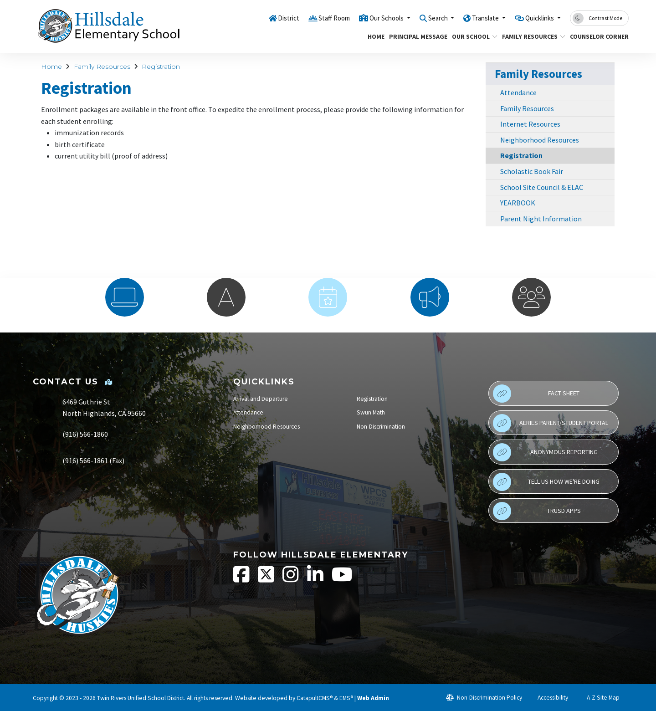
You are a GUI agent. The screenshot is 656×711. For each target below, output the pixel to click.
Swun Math (371, 412)
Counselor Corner (596, 36)
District (257, 18)
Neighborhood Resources (539, 139)
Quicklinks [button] (536, 18)
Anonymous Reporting (545, 452)
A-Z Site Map (598, 697)
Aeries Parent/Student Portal (550, 423)
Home (375, 36)
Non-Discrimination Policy (484, 697)
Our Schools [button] (365, 18)
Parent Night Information (541, 218)
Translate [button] (475, 18)
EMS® (346, 698)
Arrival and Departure (260, 399)
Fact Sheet (536, 393)
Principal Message (415, 36)
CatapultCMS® (315, 698)
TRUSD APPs (537, 511)
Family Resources (530, 36)
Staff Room (306, 18)
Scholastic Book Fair (531, 171)
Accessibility (548, 697)
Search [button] (422, 18)
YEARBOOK (517, 202)
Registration (161, 66)
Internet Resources (530, 123)
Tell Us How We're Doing (546, 482)
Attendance (518, 92)
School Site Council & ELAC (541, 187)
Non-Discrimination (381, 426)
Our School (472, 36)
